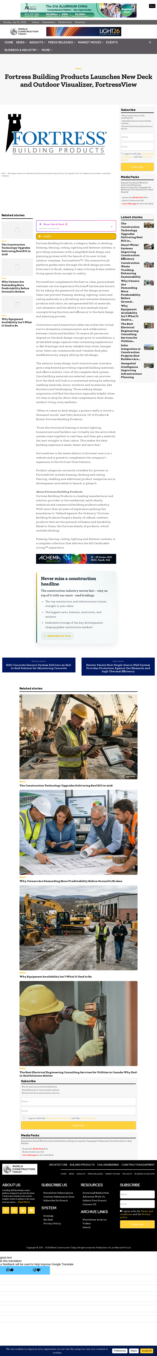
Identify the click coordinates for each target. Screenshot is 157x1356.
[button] (150, 42)
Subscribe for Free (59, 635)
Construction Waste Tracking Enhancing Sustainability (131, 265)
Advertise (80, 22)
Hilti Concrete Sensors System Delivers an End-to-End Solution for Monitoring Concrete (39, 666)
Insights (38, 42)
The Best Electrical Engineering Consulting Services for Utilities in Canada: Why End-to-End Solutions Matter (78, 1067)
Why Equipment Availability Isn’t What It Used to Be (17, 322)
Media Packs (65, 22)
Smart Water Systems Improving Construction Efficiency (130, 250)
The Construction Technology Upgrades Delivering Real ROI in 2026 (16, 249)
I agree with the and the (137, 156)
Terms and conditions (58, 1108)
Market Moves (91, 42)
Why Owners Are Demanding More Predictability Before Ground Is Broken (15, 286)
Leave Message (129, 204)
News (21, 42)
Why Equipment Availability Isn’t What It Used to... (131, 296)
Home (9, 42)
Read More (24, 1192)
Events (112, 42)
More (47, 50)
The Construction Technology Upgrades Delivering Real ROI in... (131, 231)
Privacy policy (88, 1108)
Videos (35, 22)
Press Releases (61, 42)
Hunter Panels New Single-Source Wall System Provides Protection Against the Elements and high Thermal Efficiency (118, 668)
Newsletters (48, 22)
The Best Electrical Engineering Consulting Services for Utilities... (129, 313)
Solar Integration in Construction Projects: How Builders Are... (130, 332)
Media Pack (138, 197)
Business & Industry (22, 50)
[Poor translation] (36, 1260)
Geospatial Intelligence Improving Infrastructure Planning (131, 349)
